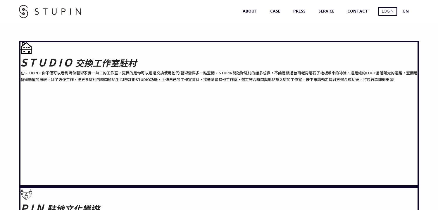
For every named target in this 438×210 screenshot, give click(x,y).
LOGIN (388, 11)
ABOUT (248, 11)
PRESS (298, 11)
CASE (274, 11)
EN (406, 11)
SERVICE (325, 11)
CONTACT (356, 11)
